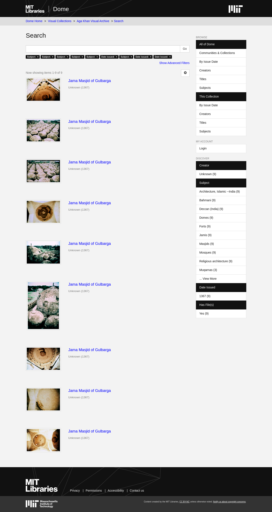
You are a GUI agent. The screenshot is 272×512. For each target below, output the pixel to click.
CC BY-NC (185, 502)
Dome (61, 9)
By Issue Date (208, 61)
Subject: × (32, 56)
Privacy (75, 490)
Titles (202, 79)
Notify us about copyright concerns (229, 502)
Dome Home (34, 21)
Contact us (137, 490)
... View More (208, 278)
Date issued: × (109, 56)
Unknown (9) (207, 174)
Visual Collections (59, 21)
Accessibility (116, 490)
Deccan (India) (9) (211, 209)
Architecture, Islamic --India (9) (219, 191)
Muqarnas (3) (208, 270)
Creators (205, 70)
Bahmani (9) (207, 200)
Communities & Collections (217, 53)
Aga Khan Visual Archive (93, 21)
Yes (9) (204, 313)
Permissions (94, 490)
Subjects (205, 87)
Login (203, 148)
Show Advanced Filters (174, 63)
